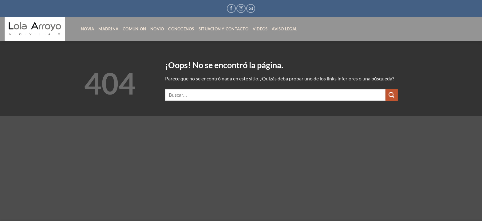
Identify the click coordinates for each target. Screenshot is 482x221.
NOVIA (87, 28)
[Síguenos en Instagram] (240, 8)
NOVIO (157, 28)
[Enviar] (391, 95)
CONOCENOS (181, 28)
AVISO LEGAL (284, 28)
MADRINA (108, 28)
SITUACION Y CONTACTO (223, 28)
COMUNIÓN (134, 28)
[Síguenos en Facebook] (231, 8)
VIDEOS (260, 28)
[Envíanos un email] (250, 8)
